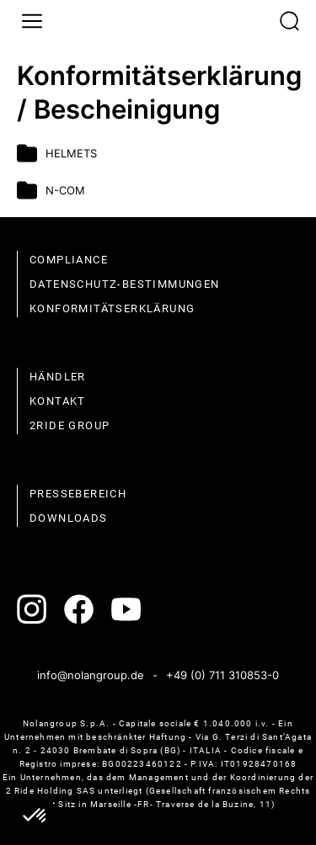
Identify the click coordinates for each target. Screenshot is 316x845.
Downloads (68, 518)
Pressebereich (77, 493)
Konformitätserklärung (112, 308)
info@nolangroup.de (90, 675)
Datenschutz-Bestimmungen (124, 284)
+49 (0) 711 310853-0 (222, 675)
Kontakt (57, 401)
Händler (57, 376)
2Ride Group (69, 425)
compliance (68, 259)
